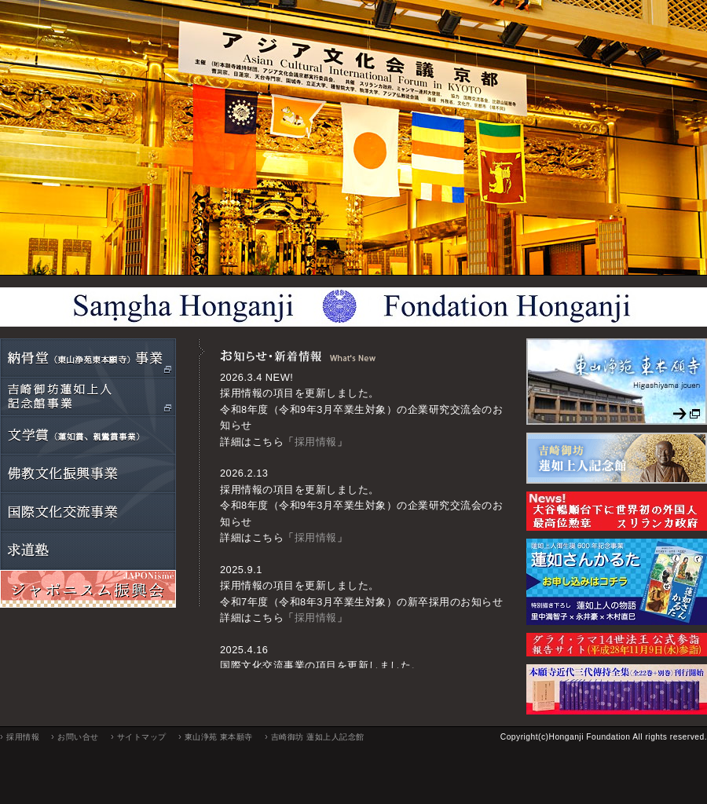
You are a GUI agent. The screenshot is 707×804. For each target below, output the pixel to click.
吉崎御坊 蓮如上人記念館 (317, 737)
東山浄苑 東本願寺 (219, 737)
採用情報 (316, 442)
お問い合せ (78, 737)
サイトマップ (142, 737)
